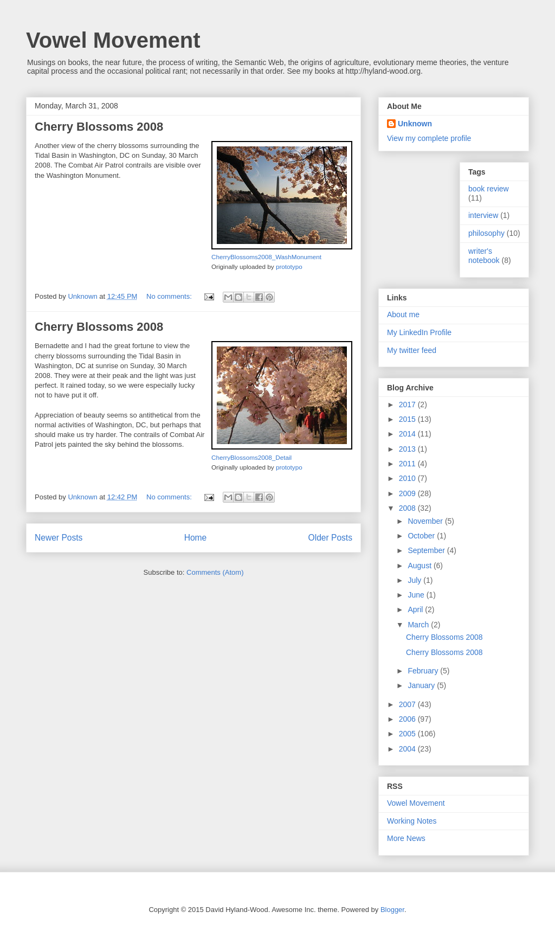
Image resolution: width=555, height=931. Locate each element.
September (427, 550)
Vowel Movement (113, 40)
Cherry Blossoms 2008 (99, 126)
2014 (408, 433)
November (426, 521)
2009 (408, 493)
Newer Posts (58, 537)
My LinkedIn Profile (419, 332)
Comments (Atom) (214, 572)
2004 (408, 748)
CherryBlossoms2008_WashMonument (266, 256)
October (422, 535)
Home (195, 537)
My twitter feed (411, 350)
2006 (408, 719)
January (422, 685)
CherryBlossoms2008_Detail (251, 457)
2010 (408, 478)
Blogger (392, 910)
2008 (408, 508)
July (415, 580)
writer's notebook (484, 256)
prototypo (289, 266)
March (419, 624)
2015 (408, 419)
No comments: (169, 296)
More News (406, 838)
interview (483, 215)
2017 (408, 404)
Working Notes (412, 821)
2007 (408, 704)
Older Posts (330, 537)
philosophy (486, 233)
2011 (408, 463)
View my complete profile (429, 138)
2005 (408, 733)
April (416, 609)
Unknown (415, 123)
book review (488, 188)
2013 (408, 449)
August (420, 565)
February (424, 670)
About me (403, 314)
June (417, 594)
